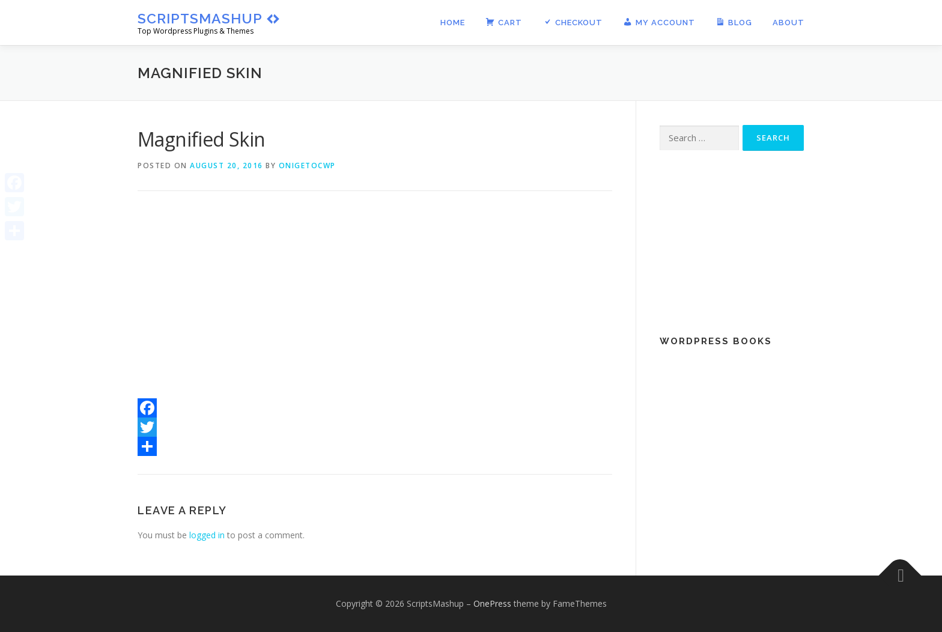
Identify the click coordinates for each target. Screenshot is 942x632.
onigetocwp (307, 165)
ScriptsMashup (200, 18)
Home (452, 22)
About (788, 22)
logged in (207, 535)
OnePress (492, 603)
